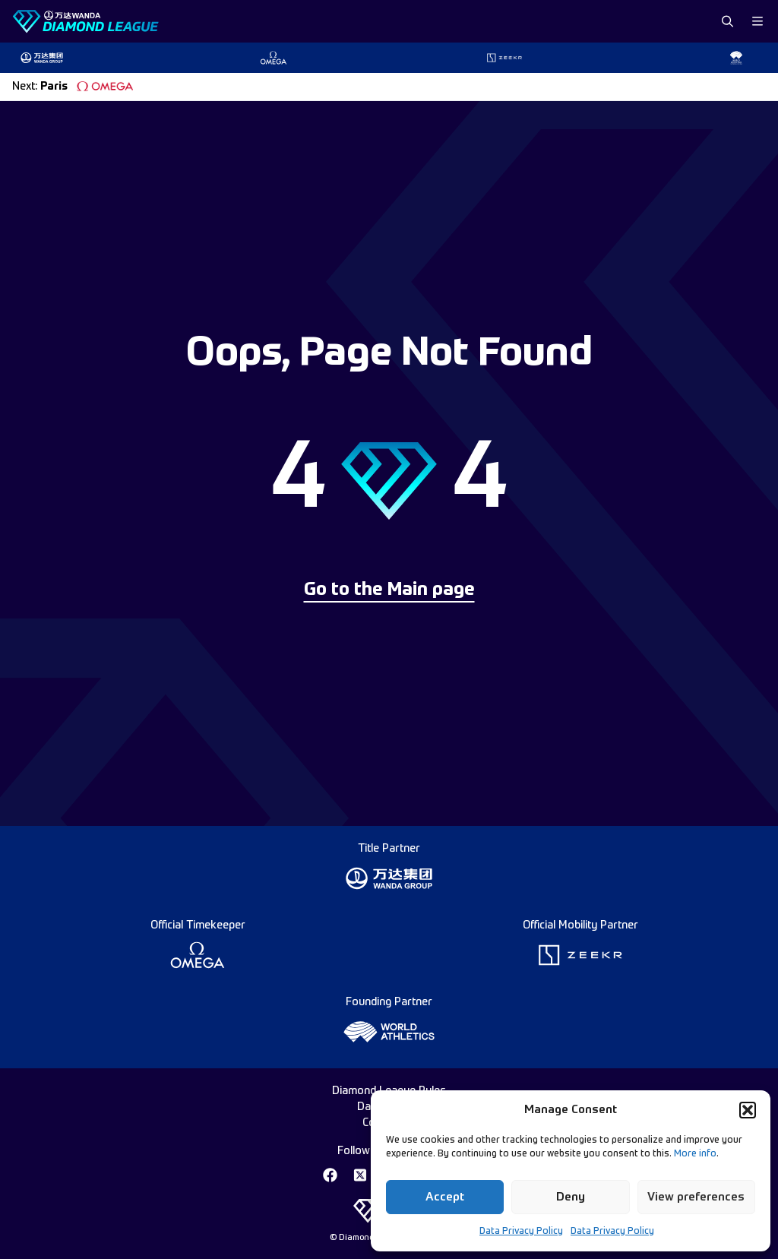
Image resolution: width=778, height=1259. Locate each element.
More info (695, 1154)
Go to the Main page (389, 590)
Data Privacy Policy (521, 1231)
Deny (570, 1197)
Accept (444, 1197)
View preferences (696, 1197)
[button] (747, 1110)
